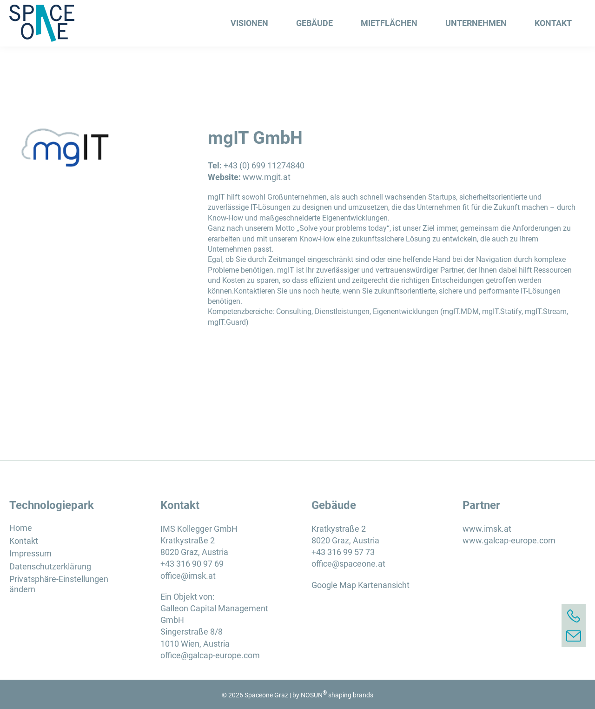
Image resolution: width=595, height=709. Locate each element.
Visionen (249, 23)
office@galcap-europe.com (210, 655)
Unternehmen (476, 23)
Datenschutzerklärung (50, 566)
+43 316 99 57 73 (343, 552)
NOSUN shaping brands (337, 695)
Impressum (30, 553)
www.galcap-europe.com (509, 540)
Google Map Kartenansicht (360, 585)
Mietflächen (389, 23)
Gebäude (314, 23)
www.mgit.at (267, 177)
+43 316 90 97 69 (192, 564)
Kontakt (553, 23)
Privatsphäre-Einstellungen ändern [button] (58, 584)
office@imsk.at (188, 576)
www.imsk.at (487, 529)
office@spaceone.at (348, 564)
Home (20, 528)
